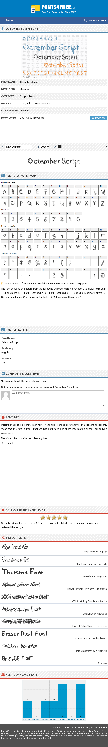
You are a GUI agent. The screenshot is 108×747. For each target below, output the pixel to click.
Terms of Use (73, 727)
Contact (103, 727)
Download (99, 118)
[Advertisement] (54, 132)
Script (23, 96)
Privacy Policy (90, 727)
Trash (32, 96)
